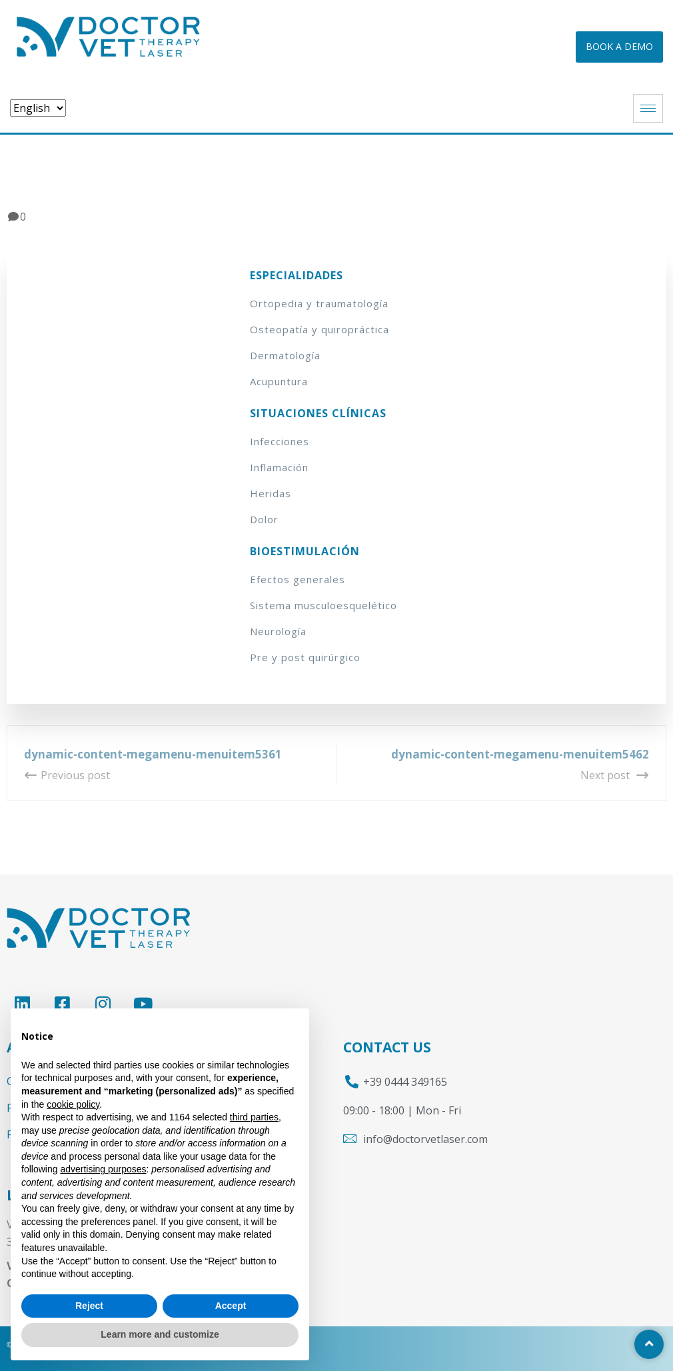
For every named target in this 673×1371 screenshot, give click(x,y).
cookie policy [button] (73, 1104)
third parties (254, 1117)
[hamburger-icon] (648, 108)
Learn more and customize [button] (160, 1334)
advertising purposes (103, 1169)
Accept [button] (231, 1305)
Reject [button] (89, 1305)
